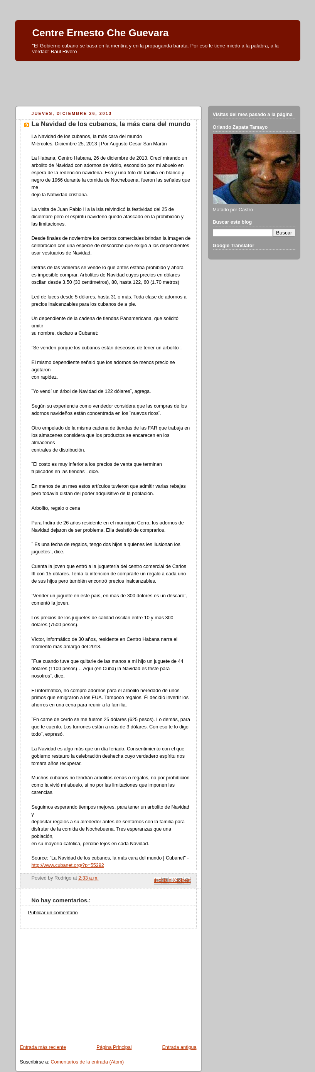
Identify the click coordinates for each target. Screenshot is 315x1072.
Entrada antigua (179, 1047)
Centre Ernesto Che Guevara (100, 33)
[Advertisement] (157, 81)
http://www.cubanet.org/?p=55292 (68, 865)
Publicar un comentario (53, 912)
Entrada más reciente (43, 1047)
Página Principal (113, 1047)
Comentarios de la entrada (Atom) (87, 1062)
